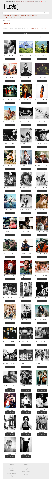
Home (4, 20)
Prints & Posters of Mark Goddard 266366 (26, 166)
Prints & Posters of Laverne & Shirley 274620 (9, 409)
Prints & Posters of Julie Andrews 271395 (26, 56)
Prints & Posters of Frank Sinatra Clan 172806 (42, 431)
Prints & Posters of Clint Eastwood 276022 (42, 144)
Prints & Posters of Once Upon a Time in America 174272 (9, 431)
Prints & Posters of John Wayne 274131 (9, 122)
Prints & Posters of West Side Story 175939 (9, 364)
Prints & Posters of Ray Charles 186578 (41, 409)
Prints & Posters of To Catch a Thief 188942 (25, 342)
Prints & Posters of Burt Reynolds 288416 (10, 232)
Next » (6, 460)
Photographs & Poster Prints (36, 28)
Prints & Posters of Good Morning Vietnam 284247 (25, 276)
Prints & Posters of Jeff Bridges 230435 (41, 320)
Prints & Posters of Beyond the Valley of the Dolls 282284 (41, 100)
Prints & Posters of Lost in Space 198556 (26, 210)
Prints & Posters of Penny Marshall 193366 (25, 78)
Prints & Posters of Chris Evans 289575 (41, 210)
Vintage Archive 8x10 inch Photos (10, 17)
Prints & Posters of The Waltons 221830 (41, 276)
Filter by (26, 33)
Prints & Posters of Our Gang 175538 (26, 364)
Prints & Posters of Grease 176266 (41, 342)
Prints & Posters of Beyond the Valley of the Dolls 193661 (9, 298)
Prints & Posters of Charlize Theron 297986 (25, 232)
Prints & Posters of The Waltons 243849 (9, 320)
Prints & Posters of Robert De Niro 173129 (41, 364)
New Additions (6, 15)
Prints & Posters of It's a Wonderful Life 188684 (26, 386)
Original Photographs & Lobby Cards (18, 15)
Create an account (31, 1)
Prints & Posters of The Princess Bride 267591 (41, 56)
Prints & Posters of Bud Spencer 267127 (9, 78)
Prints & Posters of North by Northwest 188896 (42, 122)
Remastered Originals (32, 15)
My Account (18, 1)
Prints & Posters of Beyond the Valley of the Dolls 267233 (9, 166)
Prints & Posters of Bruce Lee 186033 (25, 298)
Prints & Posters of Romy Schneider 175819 (25, 188)
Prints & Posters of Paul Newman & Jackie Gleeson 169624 (10, 144)
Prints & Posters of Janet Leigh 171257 (9, 453)
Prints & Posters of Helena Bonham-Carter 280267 (9, 276)
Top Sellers (21, 17)
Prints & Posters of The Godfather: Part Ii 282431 (41, 78)
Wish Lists (22, 1)
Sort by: (38, 36)
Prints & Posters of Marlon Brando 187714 (25, 409)
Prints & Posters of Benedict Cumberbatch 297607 (42, 232)
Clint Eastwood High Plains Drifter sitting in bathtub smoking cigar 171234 (9, 387)
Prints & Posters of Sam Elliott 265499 (41, 166)
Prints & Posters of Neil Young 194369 (41, 298)
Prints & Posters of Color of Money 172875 (25, 122)
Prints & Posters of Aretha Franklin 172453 (9, 56)
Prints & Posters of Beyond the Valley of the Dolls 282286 (25, 100)
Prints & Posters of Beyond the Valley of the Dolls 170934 (41, 188)
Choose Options (10, 59)
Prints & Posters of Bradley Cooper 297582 (9, 254)
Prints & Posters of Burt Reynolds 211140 (42, 254)
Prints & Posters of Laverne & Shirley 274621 (41, 386)
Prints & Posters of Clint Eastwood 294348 (26, 254)
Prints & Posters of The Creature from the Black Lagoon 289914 (9, 210)
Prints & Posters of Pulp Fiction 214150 (9, 342)
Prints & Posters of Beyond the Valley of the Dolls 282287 (9, 100)
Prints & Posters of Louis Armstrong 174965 (25, 144)
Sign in (26, 1)
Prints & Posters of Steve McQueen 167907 (25, 453)
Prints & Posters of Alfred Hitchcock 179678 (9, 188)
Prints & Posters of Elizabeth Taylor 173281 (26, 431)
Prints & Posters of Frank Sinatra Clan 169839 (26, 320)
